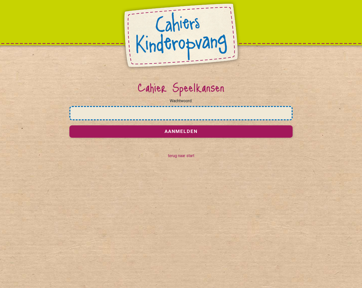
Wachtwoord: (181, 100)
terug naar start (181, 155)
